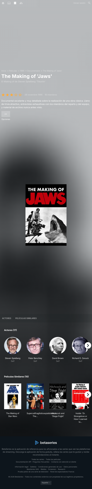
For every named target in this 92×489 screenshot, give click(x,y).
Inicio (3, 71)
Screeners (52, 469)
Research (61, 469)
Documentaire (33, 71)
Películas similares (26, 318)
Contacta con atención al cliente (63, 462)
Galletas (33, 467)
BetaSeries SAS (33, 469)
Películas (13, 71)
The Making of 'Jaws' (52, 71)
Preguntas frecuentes (41, 462)
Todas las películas (53, 459)
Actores (6, 318)
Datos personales (70, 467)
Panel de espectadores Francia (62, 472)
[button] (12, 350)
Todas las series (37, 459)
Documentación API (23, 462)
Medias (43, 469)
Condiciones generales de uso (50, 467)
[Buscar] (89, 3)
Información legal (21, 467)
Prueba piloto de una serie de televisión (33, 472)
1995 (22, 71)
